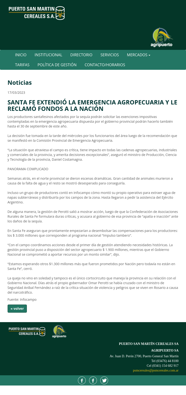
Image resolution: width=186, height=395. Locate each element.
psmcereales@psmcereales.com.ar (156, 370)
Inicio (21, 54)
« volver (17, 308)
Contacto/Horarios (105, 64)
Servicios (109, 54)
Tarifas (22, 64)
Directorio (81, 54)
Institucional (48, 54)
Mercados (138, 54)
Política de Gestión (57, 64)
